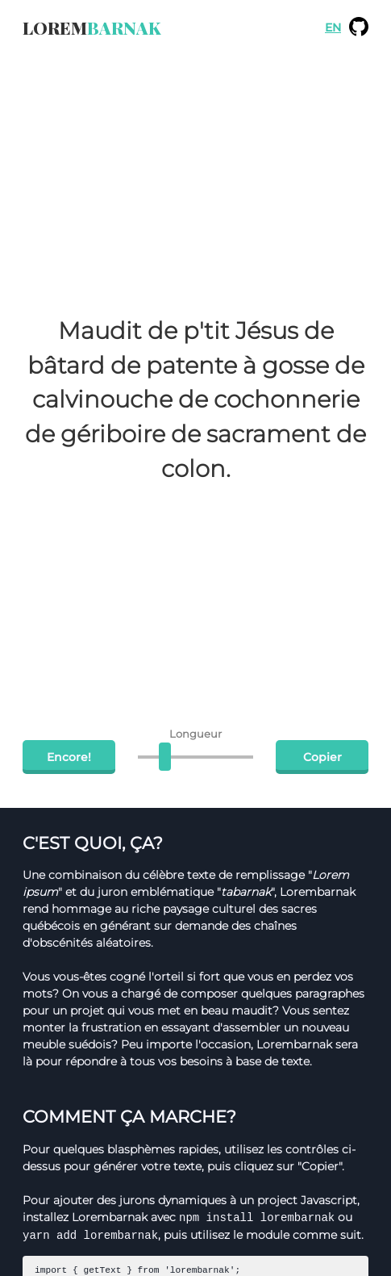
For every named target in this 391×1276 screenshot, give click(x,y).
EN (333, 27)
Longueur (195, 734)
